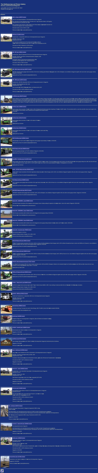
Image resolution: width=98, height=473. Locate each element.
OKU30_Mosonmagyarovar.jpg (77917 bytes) (23, 261)
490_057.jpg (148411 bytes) (19, 52)
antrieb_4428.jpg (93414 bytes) (20, 293)
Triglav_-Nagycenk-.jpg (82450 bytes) (21, 282)
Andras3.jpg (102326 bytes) (19, 128)
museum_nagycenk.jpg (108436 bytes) (22, 423)
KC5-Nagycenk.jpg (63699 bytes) (20, 179)
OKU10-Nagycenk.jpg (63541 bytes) (21, 240)
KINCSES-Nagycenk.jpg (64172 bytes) (22, 190)
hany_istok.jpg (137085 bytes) (19, 350)
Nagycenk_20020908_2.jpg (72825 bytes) (22, 210)
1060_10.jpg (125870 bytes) (19, 17)
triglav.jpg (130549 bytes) (18, 438)
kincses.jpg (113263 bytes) (19, 388)
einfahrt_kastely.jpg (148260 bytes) (21, 327)
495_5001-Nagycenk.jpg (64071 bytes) (22, 69)
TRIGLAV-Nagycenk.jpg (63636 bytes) (21, 272)
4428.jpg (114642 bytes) (18, 34)
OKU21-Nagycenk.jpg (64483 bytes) (21, 251)
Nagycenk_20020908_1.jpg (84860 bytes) (22, 200)
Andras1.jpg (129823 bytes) (19, 106)
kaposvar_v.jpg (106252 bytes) (20, 368)
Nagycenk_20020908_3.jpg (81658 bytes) (22, 220)
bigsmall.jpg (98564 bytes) (19, 305)
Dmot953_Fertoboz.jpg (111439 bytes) (22, 159)
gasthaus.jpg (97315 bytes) (19, 338)
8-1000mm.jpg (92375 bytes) (19, 96)
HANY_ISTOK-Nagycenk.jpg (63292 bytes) (23, 169)
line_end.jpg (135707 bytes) (15, 405)
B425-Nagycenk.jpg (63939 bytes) (20, 148)
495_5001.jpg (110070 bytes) (19, 79)
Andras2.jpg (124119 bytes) (19, 117)
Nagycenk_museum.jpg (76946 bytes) (21, 229)
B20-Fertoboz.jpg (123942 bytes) (20, 138)
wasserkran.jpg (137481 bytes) (17, 456)
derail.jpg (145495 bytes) (18, 316)
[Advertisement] (90, 6)
